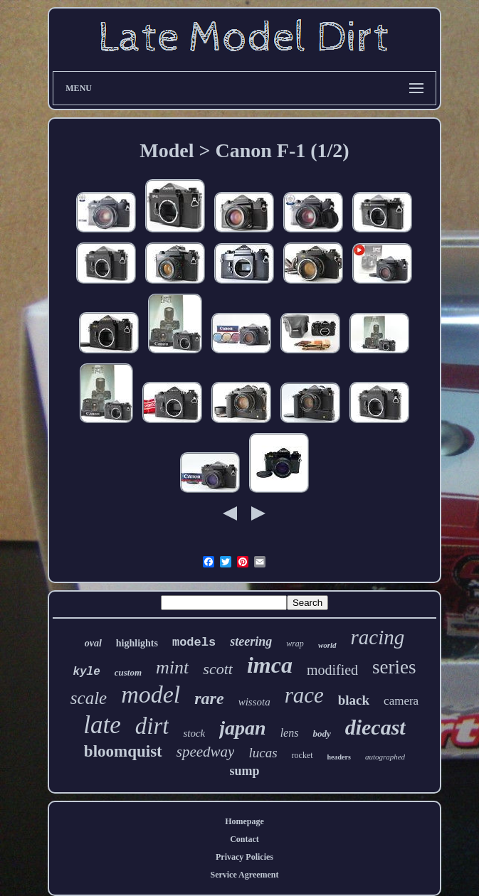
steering (251, 641)
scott (218, 669)
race (304, 695)
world (327, 645)
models (194, 642)
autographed (385, 756)
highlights (137, 643)
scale (88, 698)
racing (378, 637)
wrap (295, 644)
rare (208, 698)
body (321, 733)
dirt (152, 726)
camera (401, 701)
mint (172, 667)
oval (93, 643)
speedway (206, 751)
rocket (302, 755)
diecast (375, 727)
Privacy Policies (244, 857)
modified (332, 670)
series (394, 667)
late (101, 725)
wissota (254, 702)
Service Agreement (244, 875)
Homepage (244, 821)
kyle (86, 672)
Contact (244, 839)
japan (242, 728)
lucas (262, 752)
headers (339, 757)
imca (270, 665)
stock (194, 733)
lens (289, 733)
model (150, 694)
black (353, 700)
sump (244, 771)
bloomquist (123, 751)
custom (128, 672)
